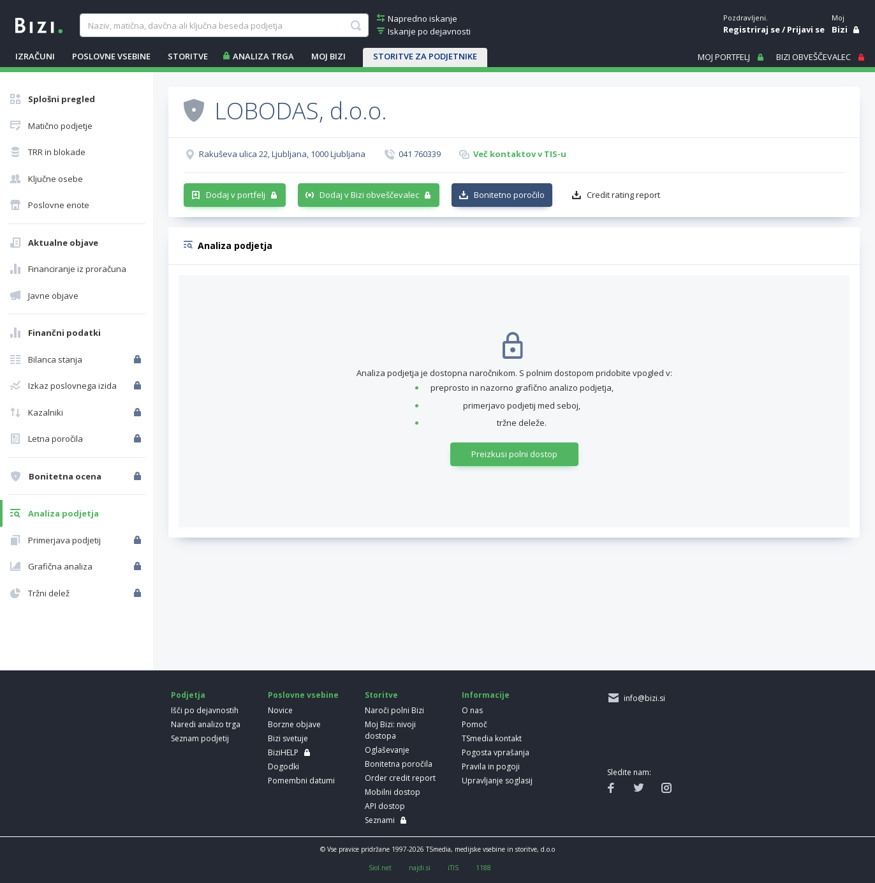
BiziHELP (283, 752)
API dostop (385, 806)
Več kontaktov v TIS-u (519, 154)
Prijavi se (806, 29)
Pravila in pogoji (491, 766)
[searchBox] (224, 25)
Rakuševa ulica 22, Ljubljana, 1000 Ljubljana (282, 154)
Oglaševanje (387, 749)
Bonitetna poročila (398, 763)
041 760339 (420, 154)
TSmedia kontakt (492, 738)
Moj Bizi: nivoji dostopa (390, 730)
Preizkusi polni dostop (514, 454)
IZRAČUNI (35, 56)
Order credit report (400, 778)
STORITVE (188, 56)
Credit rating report (623, 194)
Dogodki (283, 766)
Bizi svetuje (288, 738)
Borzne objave (294, 724)
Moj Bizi (328, 56)
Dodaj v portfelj (235, 194)
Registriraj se (751, 29)
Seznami (380, 820)
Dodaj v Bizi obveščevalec (369, 194)
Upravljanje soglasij (497, 780)
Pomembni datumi (301, 780)
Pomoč (474, 724)
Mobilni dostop (392, 792)
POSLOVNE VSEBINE (111, 56)
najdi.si (419, 867)
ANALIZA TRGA (263, 56)
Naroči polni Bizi (394, 710)
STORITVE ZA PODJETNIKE (425, 56)
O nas (472, 710)
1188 (483, 867)
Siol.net (380, 867)
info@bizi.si (642, 698)
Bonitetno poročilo (509, 194)
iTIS (453, 867)
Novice (280, 710)
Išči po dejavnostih (205, 710)
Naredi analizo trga (205, 724)
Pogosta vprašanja (495, 752)
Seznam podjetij (200, 738)
